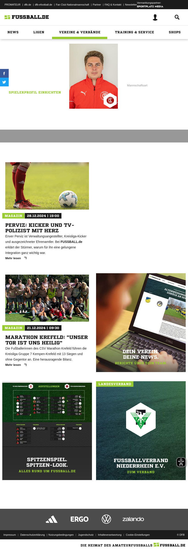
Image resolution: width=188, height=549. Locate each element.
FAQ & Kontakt (113, 4)
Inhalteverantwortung (110, 533)
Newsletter (131, 4)
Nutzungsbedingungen (61, 533)
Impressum (9, 533)
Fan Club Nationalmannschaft (72, 4)
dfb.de (27, 4)
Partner (97, 4)
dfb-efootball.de (43, 4)
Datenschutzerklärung (32, 533)
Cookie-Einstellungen (138, 533)
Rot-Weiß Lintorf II (40, 73)
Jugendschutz (86, 533)
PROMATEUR (12, 4)
